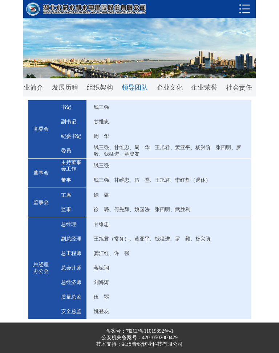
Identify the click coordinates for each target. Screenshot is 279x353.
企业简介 (30, 87)
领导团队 (135, 87)
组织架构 (100, 87)
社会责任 (239, 87)
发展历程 (65, 87)
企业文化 (170, 87)
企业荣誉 (204, 87)
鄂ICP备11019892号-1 (150, 331)
